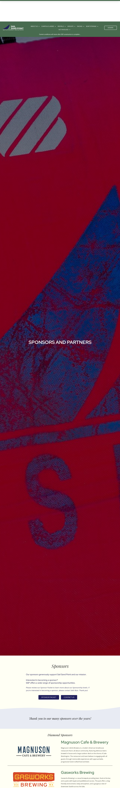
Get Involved (64, 8)
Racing (80, 4)
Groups (71, 4)
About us (35, 4)
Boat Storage (92, 4)
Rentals (62, 4)
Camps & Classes (48, 4)
